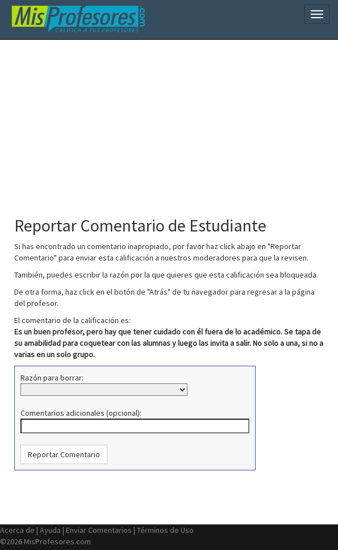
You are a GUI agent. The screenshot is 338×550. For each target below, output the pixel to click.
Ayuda (50, 530)
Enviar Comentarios (99, 530)
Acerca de (17, 530)
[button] (63, 454)
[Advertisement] (173, 122)
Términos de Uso (165, 530)
